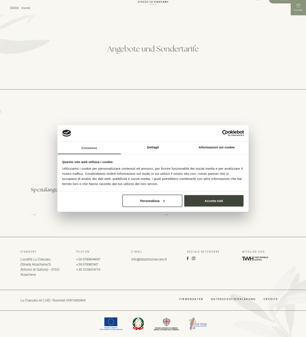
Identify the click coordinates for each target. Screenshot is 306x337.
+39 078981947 (87, 264)
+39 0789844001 (88, 259)
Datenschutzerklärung (233, 299)
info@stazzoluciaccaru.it (149, 259)
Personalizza (152, 200)
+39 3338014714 (88, 269)
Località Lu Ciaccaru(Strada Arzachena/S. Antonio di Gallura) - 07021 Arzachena (40, 267)
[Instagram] (193, 259)
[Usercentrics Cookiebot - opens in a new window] (225, 133)
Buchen (298, 7)
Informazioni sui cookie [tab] (217, 147)
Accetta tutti (214, 200)
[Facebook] (188, 259)
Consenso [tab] (89, 148)
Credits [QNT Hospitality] (271, 299)
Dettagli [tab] (153, 147)
